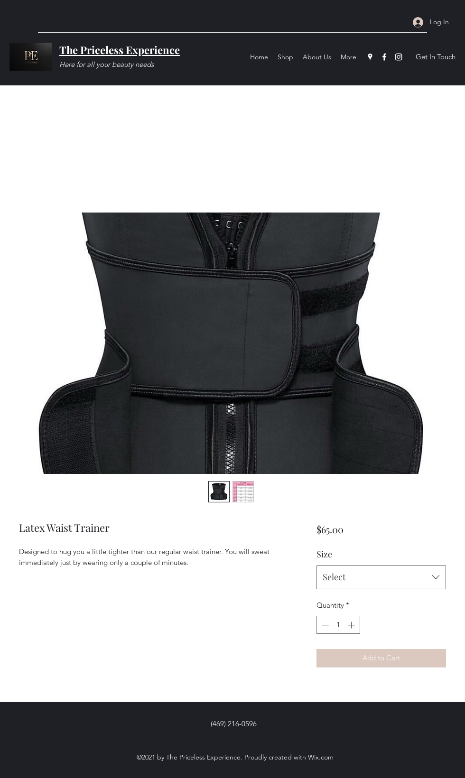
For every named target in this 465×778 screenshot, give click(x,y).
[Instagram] (398, 57)
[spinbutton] (338, 625)
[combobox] (381, 577)
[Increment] (352, 625)
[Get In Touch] (435, 57)
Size (324, 554)
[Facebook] (384, 57)
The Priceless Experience (119, 50)
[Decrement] (324, 625)
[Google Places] (370, 57)
